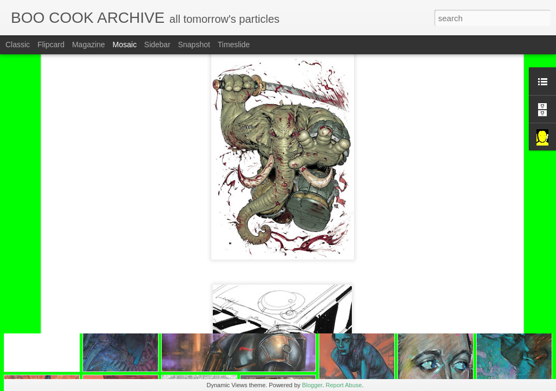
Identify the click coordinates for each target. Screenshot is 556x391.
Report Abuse (344, 385)
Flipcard (51, 44)
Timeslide (234, 44)
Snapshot (194, 44)
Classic (17, 44)
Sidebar (157, 44)
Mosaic (124, 44)
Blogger (312, 385)
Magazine (88, 44)
